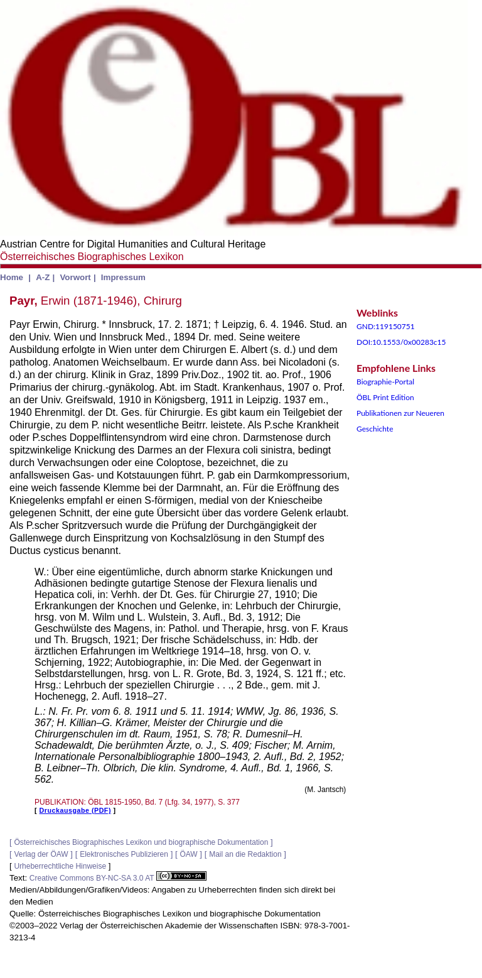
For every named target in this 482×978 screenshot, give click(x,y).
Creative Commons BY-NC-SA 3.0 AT (117, 878)
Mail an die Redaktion (245, 854)
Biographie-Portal (385, 381)
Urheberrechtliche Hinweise (60, 866)
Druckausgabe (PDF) (75, 810)
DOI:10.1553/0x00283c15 (401, 342)
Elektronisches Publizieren (124, 854)
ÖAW (188, 854)
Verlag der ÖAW (41, 854)
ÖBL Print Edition (385, 397)
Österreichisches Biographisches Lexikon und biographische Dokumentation (141, 842)
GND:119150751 (385, 326)
